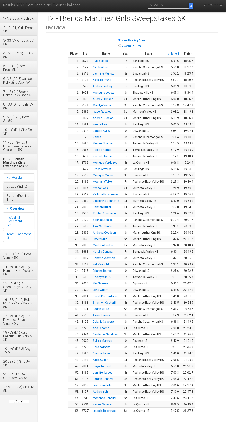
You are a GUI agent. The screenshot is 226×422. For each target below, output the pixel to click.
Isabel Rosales (102, 112)
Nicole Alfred (101, 67)
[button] (18, 19)
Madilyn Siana (102, 105)
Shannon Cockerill (104, 302)
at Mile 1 (173, 53)
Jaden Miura (101, 309)
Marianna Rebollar (104, 398)
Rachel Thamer (103, 156)
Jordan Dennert (103, 379)
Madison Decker (103, 245)
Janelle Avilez (102, 131)
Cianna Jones (101, 353)
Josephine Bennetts (106, 201)
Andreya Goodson (104, 232)
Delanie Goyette (103, 321)
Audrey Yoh (100, 391)
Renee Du (99, 137)
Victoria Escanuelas (105, 194)
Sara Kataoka (101, 347)
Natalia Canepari (103, 251)
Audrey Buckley (102, 86)
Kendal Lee (100, 124)
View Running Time (133, 40)
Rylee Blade (100, 61)
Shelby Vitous (102, 277)
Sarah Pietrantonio (105, 296)
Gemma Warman (104, 258)
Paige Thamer (102, 150)
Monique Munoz (103, 175)
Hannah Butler (102, 207)
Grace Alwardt (102, 169)
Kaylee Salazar (102, 404)
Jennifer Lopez (102, 372)
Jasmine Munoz (103, 73)
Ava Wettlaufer (103, 226)
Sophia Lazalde (103, 220)
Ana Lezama (101, 328)
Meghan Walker (103, 181)
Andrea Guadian (103, 118)
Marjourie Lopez (103, 92)
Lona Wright (100, 290)
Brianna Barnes (102, 271)
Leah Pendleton (103, 385)
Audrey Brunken (103, 99)
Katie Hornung (102, 80)
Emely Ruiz (100, 239)
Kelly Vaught (101, 264)
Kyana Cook (100, 188)
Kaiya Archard (102, 366)
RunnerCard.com (212, 5)
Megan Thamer (103, 143)
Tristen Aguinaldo (104, 213)
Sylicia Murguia (102, 341)
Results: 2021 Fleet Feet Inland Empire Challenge (42, 5)
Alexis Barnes (101, 315)
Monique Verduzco (105, 162)
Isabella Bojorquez (104, 411)
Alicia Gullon (100, 360)
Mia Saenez (100, 283)
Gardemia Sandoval (105, 334)
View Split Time (132, 45)
